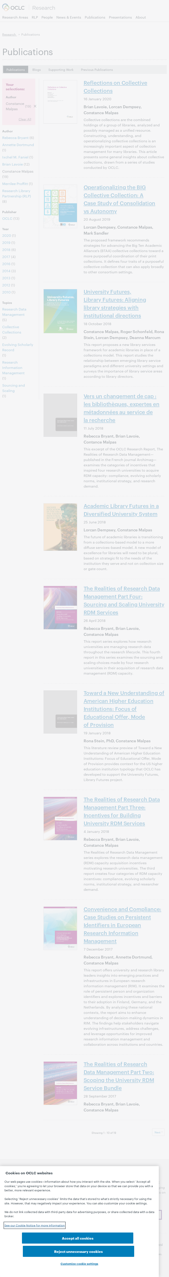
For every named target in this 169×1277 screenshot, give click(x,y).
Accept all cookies (44, 1251)
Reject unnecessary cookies (115, 1251)
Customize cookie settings (79, 1263)
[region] (79, 1228)
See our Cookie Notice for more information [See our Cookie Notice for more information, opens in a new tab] (34, 1238)
